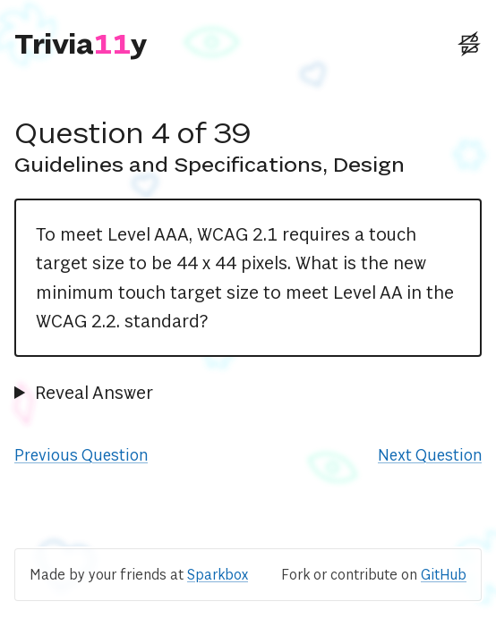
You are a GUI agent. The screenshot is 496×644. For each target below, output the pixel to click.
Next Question (430, 455)
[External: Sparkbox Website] (469, 43)
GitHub (443, 574)
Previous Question (81, 455)
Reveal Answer (94, 392)
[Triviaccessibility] (81, 43)
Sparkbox (217, 574)
